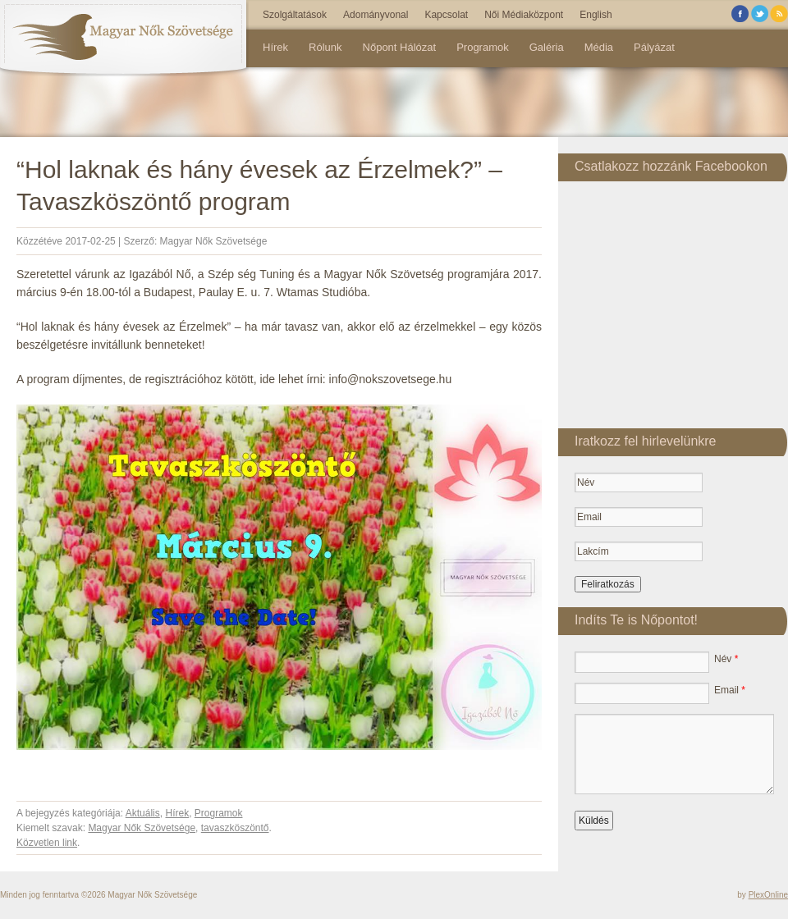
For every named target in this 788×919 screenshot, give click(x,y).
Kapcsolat (446, 15)
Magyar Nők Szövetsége (214, 241)
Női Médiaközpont (523, 15)
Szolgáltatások (295, 15)
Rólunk (325, 47)
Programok (482, 47)
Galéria (546, 47)
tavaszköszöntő (235, 828)
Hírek (275, 47)
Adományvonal (375, 15)
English (596, 15)
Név (726, 659)
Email (729, 690)
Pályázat (654, 47)
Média (598, 47)
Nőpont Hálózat (400, 47)
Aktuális (143, 813)
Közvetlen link (46, 842)
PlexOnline (768, 894)
